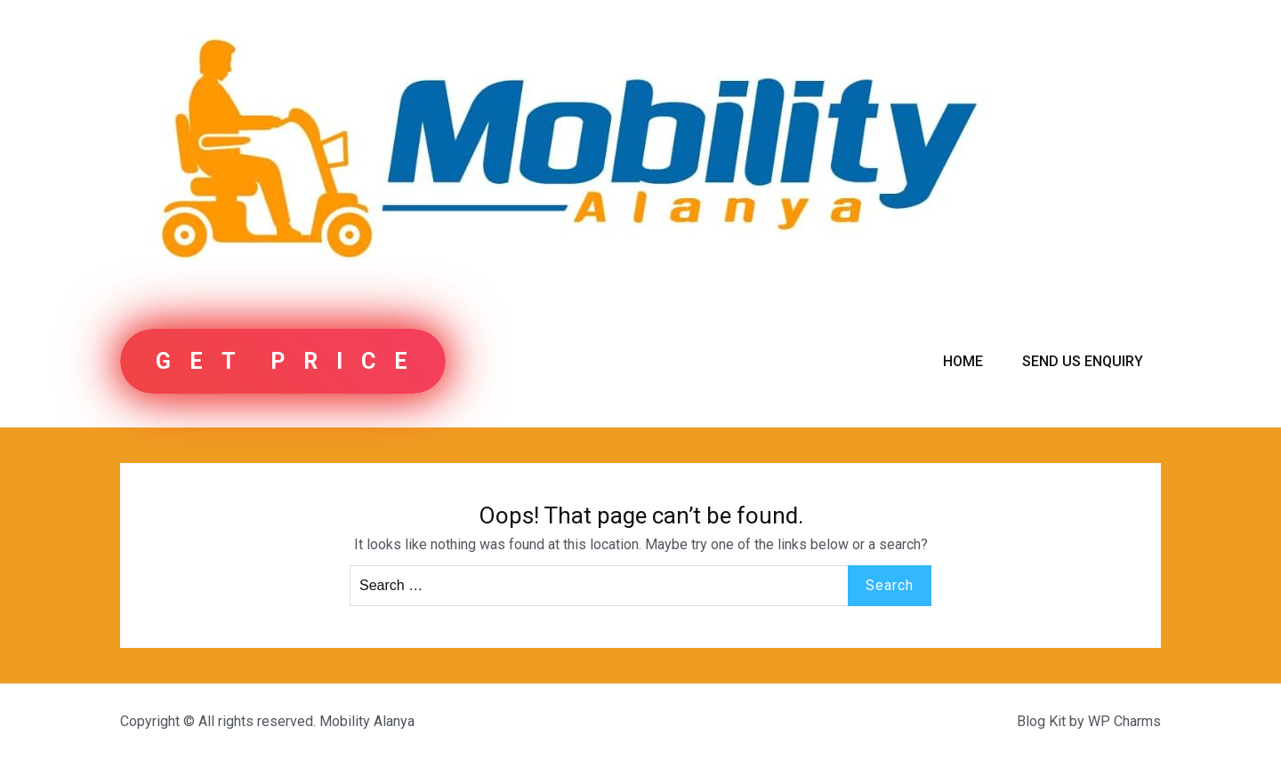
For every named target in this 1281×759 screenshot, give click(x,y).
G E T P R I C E (283, 361)
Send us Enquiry (1082, 361)
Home (963, 361)
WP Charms (1124, 721)
